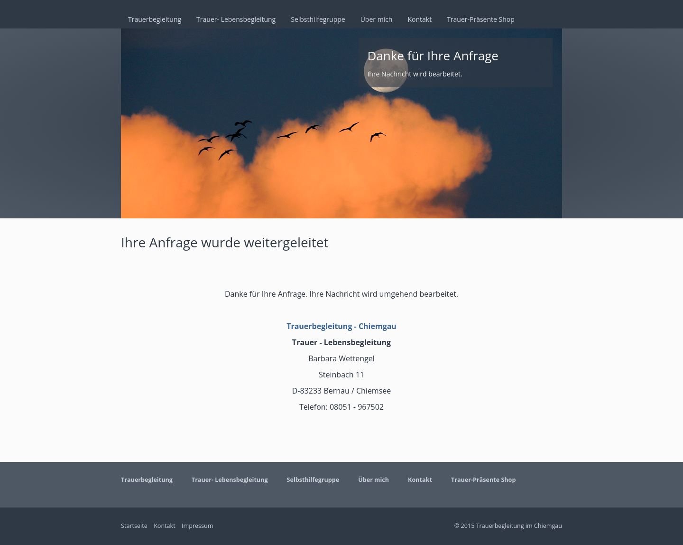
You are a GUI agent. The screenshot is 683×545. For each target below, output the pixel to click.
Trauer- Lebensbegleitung (236, 19)
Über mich (376, 19)
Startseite (134, 526)
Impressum (197, 526)
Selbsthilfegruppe (318, 19)
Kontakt (419, 19)
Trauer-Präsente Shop (481, 19)
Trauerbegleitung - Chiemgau (341, 326)
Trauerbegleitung (154, 19)
